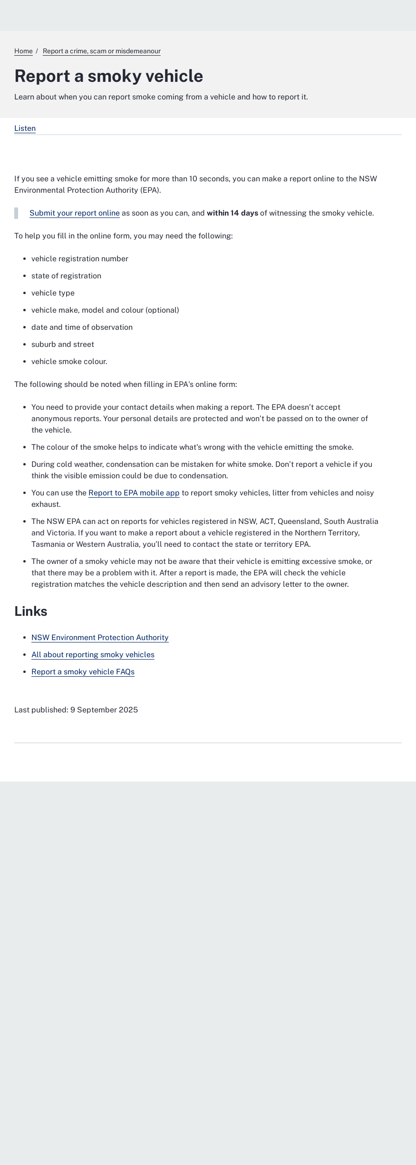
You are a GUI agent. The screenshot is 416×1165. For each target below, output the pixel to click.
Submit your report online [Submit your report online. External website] (74, 212)
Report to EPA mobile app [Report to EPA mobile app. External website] (134, 492)
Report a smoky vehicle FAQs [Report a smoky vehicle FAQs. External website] (83, 671)
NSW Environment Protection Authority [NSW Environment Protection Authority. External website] (100, 637)
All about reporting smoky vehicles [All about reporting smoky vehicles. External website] (93, 654)
